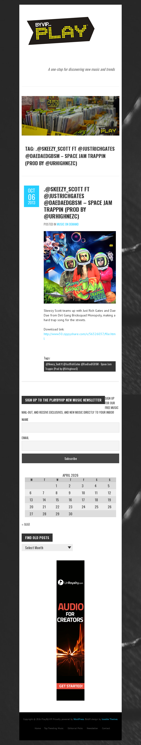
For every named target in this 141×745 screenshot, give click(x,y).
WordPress (79, 719)
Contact (106, 728)
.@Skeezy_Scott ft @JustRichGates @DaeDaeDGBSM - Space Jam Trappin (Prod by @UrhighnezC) (78, 366)
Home (38, 728)
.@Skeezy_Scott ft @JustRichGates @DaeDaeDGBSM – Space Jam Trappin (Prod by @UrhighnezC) (78, 202)
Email (25, 437)
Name (25, 419)
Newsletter (92, 728)
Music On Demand (68, 224)
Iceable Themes (110, 719)
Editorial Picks (75, 728)
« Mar (26, 524)
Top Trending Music (54, 728)
